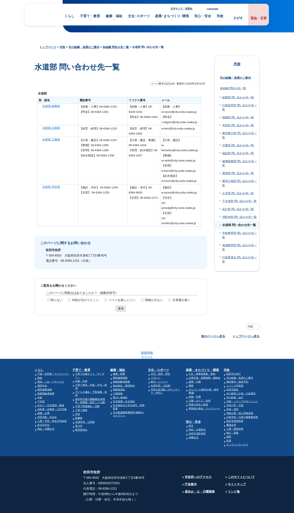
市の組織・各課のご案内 (83, 47)
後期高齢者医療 (45, 379)
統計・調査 (232, 418)
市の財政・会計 (234, 382)
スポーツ (155, 363)
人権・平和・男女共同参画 (52, 406)
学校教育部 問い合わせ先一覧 (239, 235)
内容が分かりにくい (85, 300)
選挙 (228, 422)
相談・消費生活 (45, 414)
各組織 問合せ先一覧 (116, 47)
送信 (121, 308)
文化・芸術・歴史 (160, 359)
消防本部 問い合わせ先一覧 (239, 217)
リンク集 (234, 477)
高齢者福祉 (119, 375)
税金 (39, 363)
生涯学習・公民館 (85, 407)
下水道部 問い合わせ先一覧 (239, 201)
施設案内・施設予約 (237, 367)
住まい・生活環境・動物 (50, 390)
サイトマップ (237, 469)
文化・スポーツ (158, 355)
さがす (238, 18)
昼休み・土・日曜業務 (200, 477)
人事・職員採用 (234, 414)
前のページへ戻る (213, 336)
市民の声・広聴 (234, 390)
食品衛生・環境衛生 (124, 371)
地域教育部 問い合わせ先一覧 (239, 247)
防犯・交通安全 (197, 415)
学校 (77, 399)
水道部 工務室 (51, 139)
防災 (191, 411)
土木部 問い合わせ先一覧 (238, 193)
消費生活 (193, 423)
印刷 (250, 326)
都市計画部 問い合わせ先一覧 (239, 183)
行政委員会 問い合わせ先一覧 (239, 259)
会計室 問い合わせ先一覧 (238, 209)
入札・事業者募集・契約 (202, 359)
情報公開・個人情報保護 (239, 398)
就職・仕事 (43, 398)
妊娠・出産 (81, 366)
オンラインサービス (237, 430)
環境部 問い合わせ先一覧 (238, 173)
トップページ (47, 47)
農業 (191, 371)
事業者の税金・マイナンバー (204, 394)
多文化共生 (43, 410)
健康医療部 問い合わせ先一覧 (239, 163)
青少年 (78, 411)
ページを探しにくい (122, 300)
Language (212, 8)
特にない (57, 300)
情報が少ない (154, 300)
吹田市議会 (232, 375)
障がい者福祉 (120, 382)
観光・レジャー (159, 367)
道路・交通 (195, 382)
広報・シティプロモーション (242, 386)
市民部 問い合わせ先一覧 (238, 125)
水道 (39, 382)
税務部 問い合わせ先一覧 (238, 117)
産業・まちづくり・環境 (202, 355)
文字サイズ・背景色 (181, 8)
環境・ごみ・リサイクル (50, 367)
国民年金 (42, 371)
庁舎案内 (191, 469)
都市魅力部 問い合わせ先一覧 (239, 135)
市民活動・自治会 (47, 402)
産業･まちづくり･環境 (172, 16)
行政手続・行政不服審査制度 (242, 402)
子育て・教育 (90, 16)
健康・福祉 (114, 16)
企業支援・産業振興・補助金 (204, 363)
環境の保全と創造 (198, 390)
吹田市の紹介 (233, 359)
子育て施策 (81, 395)
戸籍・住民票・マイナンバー (53, 359)
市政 (220, 16)
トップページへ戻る (246, 336)
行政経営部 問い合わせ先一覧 (239, 107)
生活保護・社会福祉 (124, 386)
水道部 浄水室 (51, 186)
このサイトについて (241, 462)
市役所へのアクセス (198, 462)
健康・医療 (119, 359)
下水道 (41, 386)
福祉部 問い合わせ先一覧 (238, 153)
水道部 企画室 (51, 127)
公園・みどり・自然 (200, 386)
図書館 (78, 403)
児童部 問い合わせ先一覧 (238, 145)
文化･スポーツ (139, 16)
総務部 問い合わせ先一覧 (238, 97)
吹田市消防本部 (197, 419)
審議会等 (231, 410)
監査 (228, 426)
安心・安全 (202, 16)
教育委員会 (81, 415)
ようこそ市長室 (234, 371)
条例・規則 (232, 394)
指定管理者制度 (234, 406)
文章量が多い (181, 300)
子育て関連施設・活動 (87, 391)
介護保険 (118, 379)
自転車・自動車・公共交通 (52, 394)
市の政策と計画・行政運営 (241, 379)
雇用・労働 (195, 367)
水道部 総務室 (51, 106)
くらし (69, 16)
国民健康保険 (44, 375)
